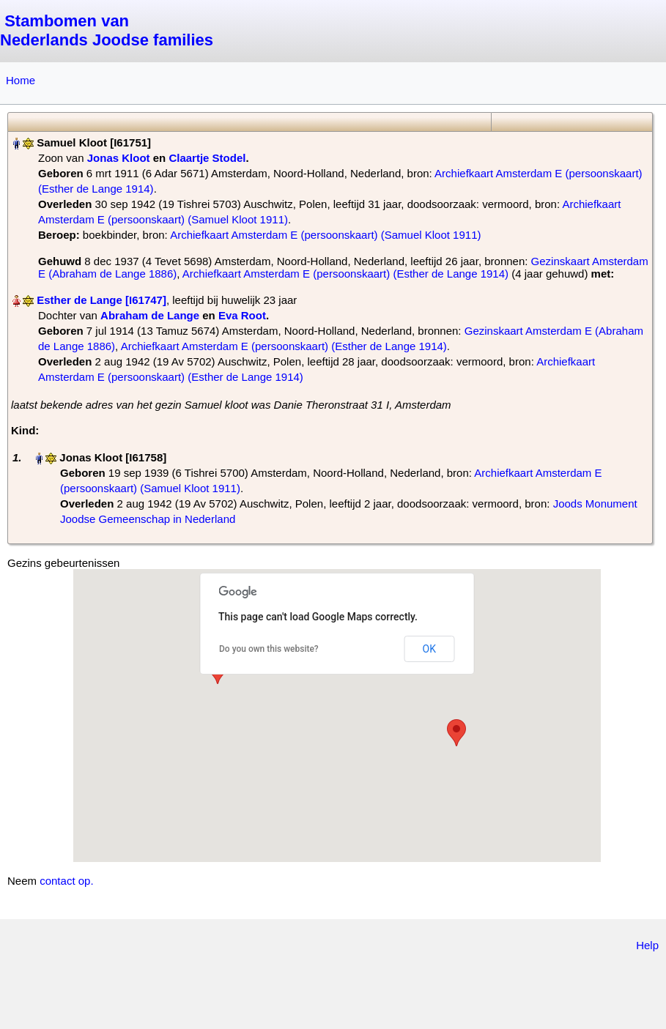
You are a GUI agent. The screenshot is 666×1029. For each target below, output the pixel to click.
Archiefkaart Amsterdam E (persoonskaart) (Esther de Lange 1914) (345, 273)
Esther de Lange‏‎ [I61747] (101, 300)
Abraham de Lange (149, 315)
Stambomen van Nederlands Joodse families (106, 30)
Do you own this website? (269, 649)
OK (429, 649)
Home (20, 80)
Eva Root (242, 315)
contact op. (66, 880)
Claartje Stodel (207, 158)
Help (647, 945)
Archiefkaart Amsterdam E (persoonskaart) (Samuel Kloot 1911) (325, 235)
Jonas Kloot (118, 158)
